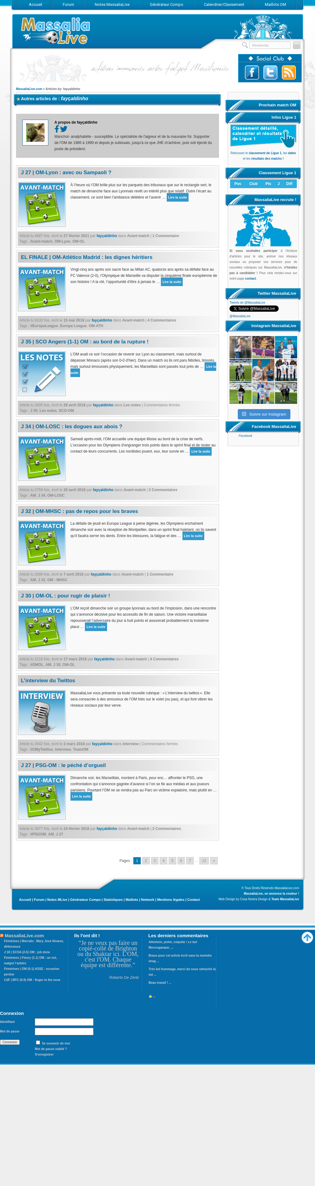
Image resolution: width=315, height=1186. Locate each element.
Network (147, 899)
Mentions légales (171, 899)
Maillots (132, 899)
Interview (131, 744)
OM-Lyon (62, 241)
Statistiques (113, 899)
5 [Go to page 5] (172, 861)
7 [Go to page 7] (190, 861)
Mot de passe (9, 1031)
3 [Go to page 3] (155, 861)
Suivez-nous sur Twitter (270, 72)
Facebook (245, 470)
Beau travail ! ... (160, 985)
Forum (39, 899)
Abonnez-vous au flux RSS (289, 72)
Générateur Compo (85, 899)
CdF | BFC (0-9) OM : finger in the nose (32, 980)
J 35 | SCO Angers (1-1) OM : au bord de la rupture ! (85, 342)
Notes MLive (57, 899)
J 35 (33, 410)
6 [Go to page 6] (181, 861)
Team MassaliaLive (285, 899)
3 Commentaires (163, 490)
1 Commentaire (165, 236)
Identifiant (7, 1022)
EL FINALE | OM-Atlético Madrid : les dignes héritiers (87, 257)
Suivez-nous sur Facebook (252, 72)
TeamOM (81, 749)
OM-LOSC (56, 495)
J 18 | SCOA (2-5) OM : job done (27, 952)
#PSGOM (38, 834)
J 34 (41, 495)
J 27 (59, 834)
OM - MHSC (57, 580)
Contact (193, 899)
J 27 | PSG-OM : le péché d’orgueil (63, 765)
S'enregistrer (44, 1054)
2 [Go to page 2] (146, 861)
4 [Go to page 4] (163, 861)
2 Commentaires (166, 829)
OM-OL (78, 241)
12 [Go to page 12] (204, 861)
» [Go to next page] (214, 861)
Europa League (73, 326)
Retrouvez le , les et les (263, 153)
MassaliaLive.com (56, 30)
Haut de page (307, 936)
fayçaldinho (74, 98)
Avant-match (138, 236)
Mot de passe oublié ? (51, 1049)
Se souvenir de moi (56, 1043)
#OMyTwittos (41, 749)
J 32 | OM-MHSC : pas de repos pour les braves (79, 511)
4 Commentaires (161, 320)
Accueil (25, 899)
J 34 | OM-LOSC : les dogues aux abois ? (71, 426)
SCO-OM (66, 410)
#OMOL (36, 665)
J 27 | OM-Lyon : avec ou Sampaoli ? (66, 172)
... (152, 998)
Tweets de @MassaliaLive (247, 302)
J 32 (41, 580)
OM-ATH (96, 326)
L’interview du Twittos (48, 680)
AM (33, 495)
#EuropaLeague (44, 326)
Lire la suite (177, 197)
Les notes (132, 405)
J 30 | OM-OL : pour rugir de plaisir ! (65, 596)
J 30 (56, 665)
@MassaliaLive (239, 316)
